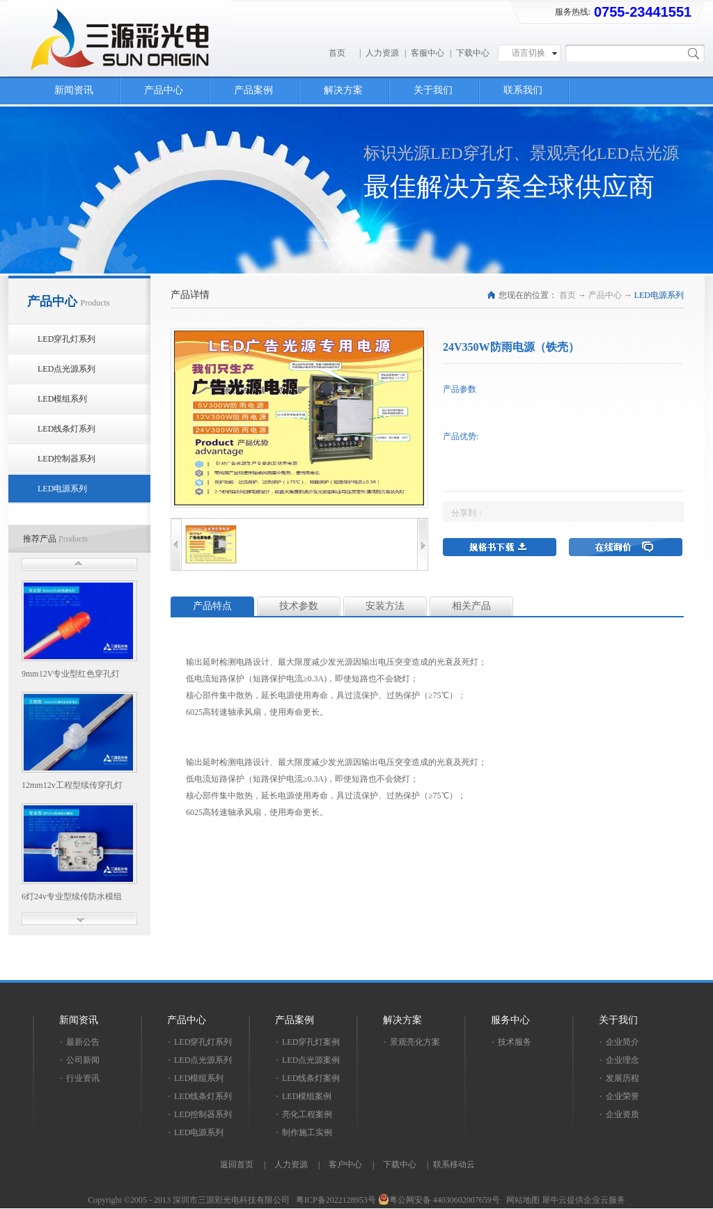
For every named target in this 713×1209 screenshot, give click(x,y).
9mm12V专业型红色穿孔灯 (71, 674)
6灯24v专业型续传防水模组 (72, 896)
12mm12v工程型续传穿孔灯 (72, 785)
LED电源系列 (659, 295)
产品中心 (605, 295)
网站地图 (521, 1200)
